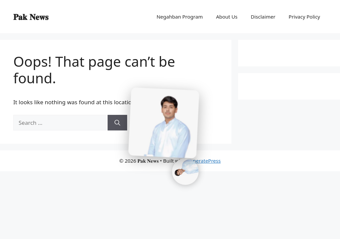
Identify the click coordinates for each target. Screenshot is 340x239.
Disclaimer (263, 16)
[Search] (117, 123)
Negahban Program (179, 16)
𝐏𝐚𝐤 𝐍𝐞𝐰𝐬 (30, 16)
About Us (227, 16)
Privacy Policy (304, 16)
